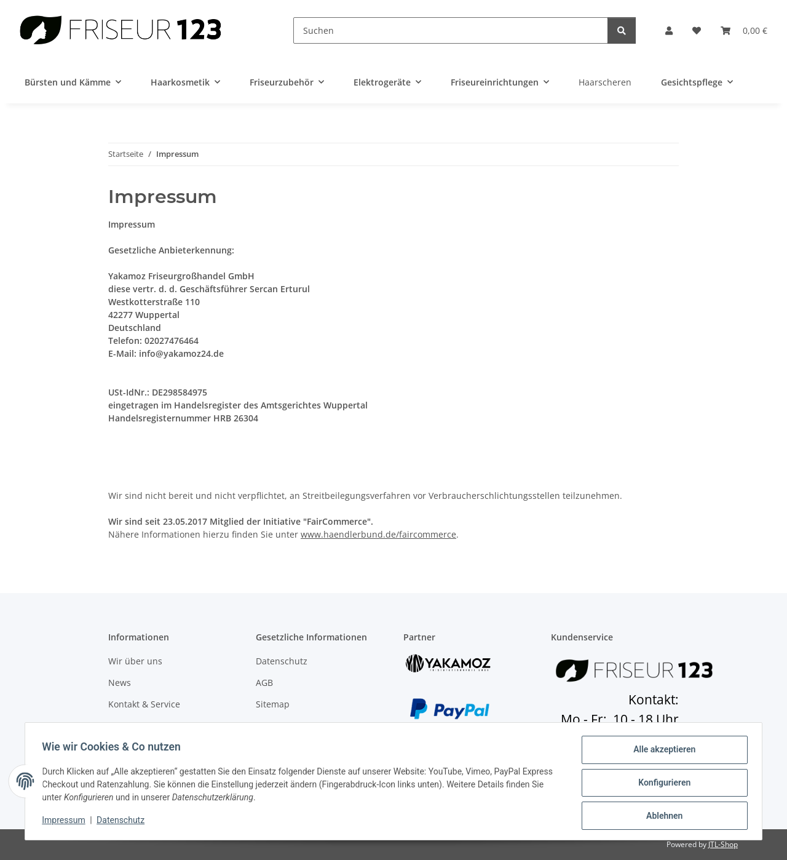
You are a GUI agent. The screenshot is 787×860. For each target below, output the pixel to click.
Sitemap (273, 704)
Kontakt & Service (144, 704)
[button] (668, 30)
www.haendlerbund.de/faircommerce (378, 534)
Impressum (66, 822)
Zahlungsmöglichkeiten (156, 726)
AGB (264, 682)
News (119, 682)
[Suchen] (450, 30)
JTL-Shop (723, 844)
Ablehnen (661, 816)
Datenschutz (124, 822)
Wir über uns (135, 661)
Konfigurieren (661, 784)
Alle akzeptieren (661, 752)
